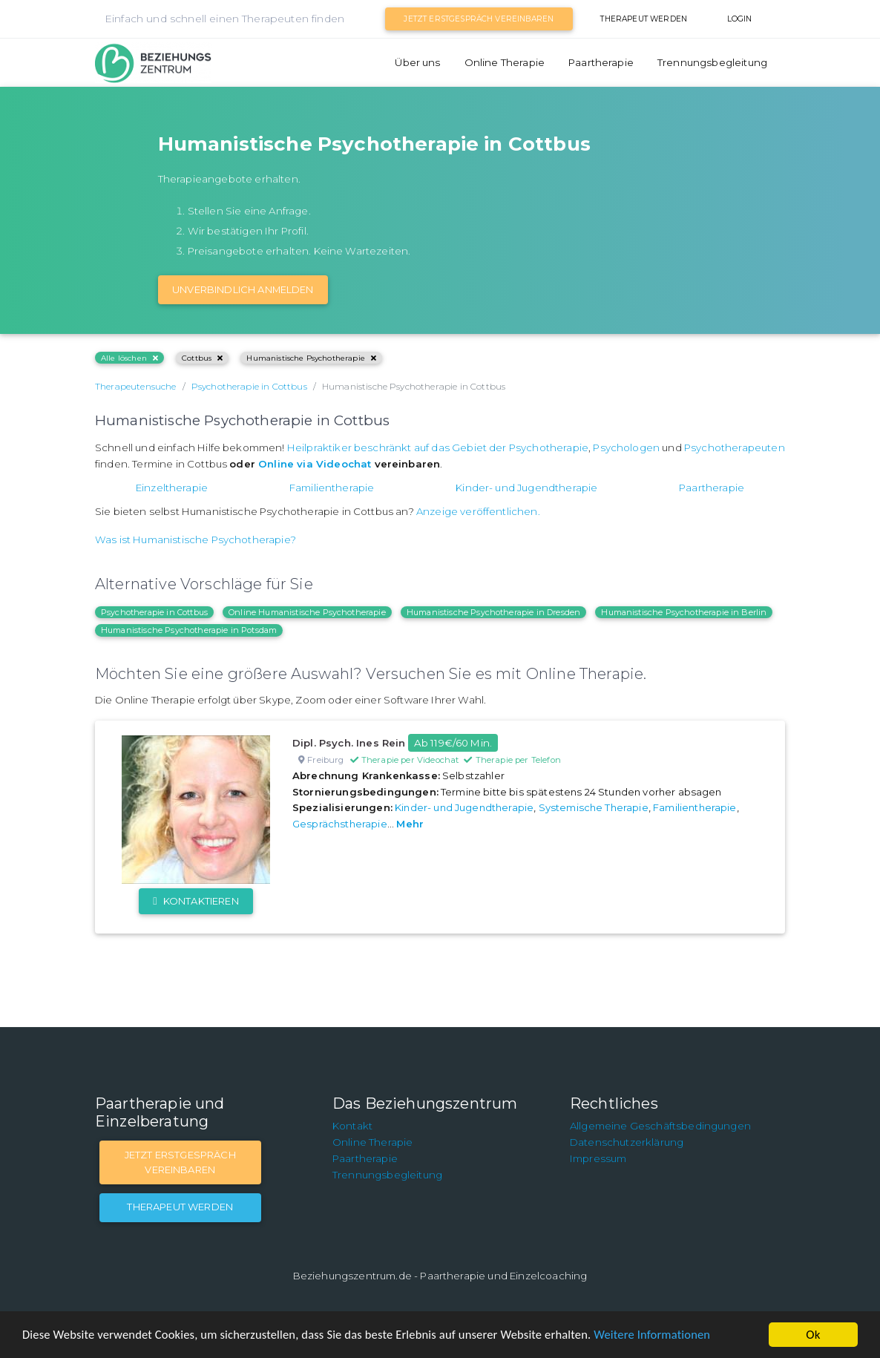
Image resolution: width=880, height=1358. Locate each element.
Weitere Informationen (669, 1335)
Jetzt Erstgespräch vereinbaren (479, 19)
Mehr (410, 824)
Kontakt (352, 1126)
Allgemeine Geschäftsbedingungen (660, 1126)
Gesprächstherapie (339, 824)
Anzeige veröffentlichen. (478, 511)
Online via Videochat (314, 464)
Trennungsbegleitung (712, 62)
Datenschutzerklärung (626, 1142)
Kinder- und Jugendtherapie (526, 487)
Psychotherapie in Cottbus (154, 612)
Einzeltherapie (172, 487)
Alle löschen (129, 358)
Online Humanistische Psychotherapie (307, 612)
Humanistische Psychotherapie (311, 358)
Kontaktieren (195, 901)
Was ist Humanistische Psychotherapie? (195, 539)
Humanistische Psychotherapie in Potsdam (189, 630)
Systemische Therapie (593, 807)
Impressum (598, 1158)
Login (739, 19)
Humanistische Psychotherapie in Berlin (683, 612)
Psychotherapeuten (734, 447)
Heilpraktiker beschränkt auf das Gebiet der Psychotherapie (437, 447)
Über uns (417, 62)
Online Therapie (504, 62)
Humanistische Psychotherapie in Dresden (493, 612)
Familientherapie (332, 487)
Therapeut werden (643, 19)
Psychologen (626, 447)
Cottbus (202, 358)
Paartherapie (601, 62)
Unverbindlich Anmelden (243, 289)
